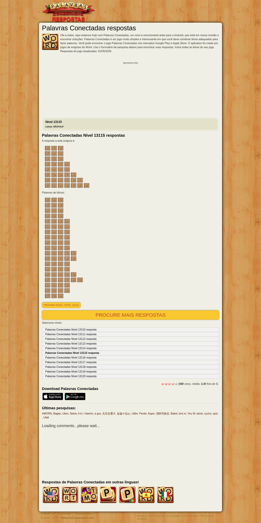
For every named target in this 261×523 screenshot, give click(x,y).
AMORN (47, 413)
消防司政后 (162, 413)
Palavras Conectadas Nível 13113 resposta (71, 343)
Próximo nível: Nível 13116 (61, 305)
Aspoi (151, 413)
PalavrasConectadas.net (77, 518)
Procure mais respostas (130, 315)
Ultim (135, 413)
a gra (98, 413)
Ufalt (46, 417)
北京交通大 (109, 413)
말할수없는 (123, 413)
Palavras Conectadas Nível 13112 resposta (71, 339)
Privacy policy (83, 513)
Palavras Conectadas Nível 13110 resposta (71, 329)
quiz (215, 413)
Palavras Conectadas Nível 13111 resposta (71, 334)
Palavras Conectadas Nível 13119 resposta (71, 371)
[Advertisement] (130, 89)
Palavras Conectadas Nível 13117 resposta (71, 362)
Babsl (174, 413)
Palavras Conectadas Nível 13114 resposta (71, 348)
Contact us (48, 513)
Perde (142, 413)
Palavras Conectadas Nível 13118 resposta (71, 366)
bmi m (182, 413)
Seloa (73, 413)
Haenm (89, 413)
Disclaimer (65, 513)
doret (200, 413)
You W (191, 413)
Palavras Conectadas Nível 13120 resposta (71, 376)
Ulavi (65, 413)
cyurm (208, 413)
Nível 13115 (54, 124)
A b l (80, 413)
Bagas (57, 413)
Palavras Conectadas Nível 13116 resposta (71, 357)
